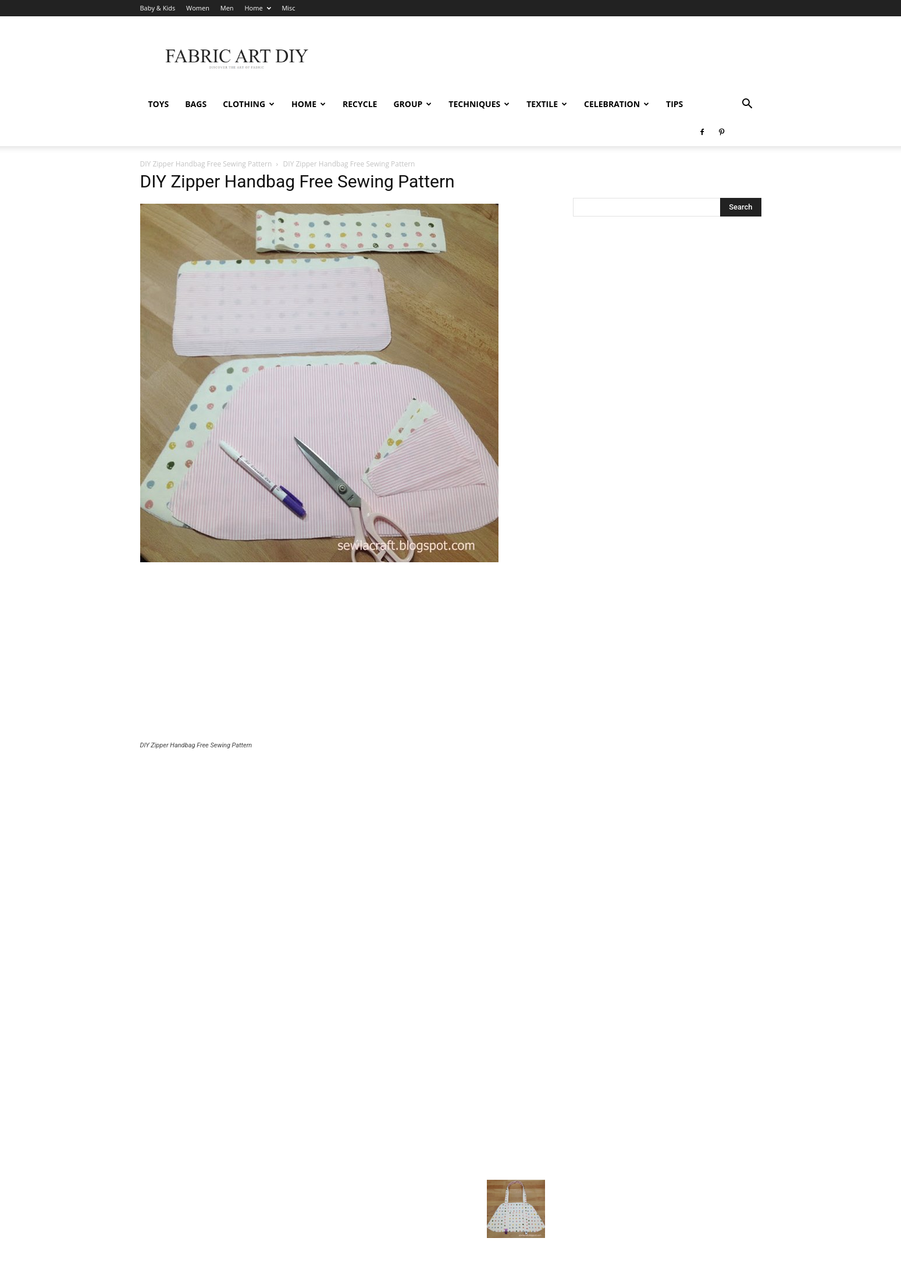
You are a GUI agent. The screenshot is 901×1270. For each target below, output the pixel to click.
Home (257, 7)
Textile (546, 103)
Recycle (360, 103)
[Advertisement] (342, 625)
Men (227, 7)
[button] (747, 105)
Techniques (479, 103)
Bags (195, 103)
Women (197, 7)
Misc (288, 7)
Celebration (616, 103)
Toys (158, 103)
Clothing (249, 103)
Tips (674, 103)
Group (412, 103)
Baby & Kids (158, 7)
